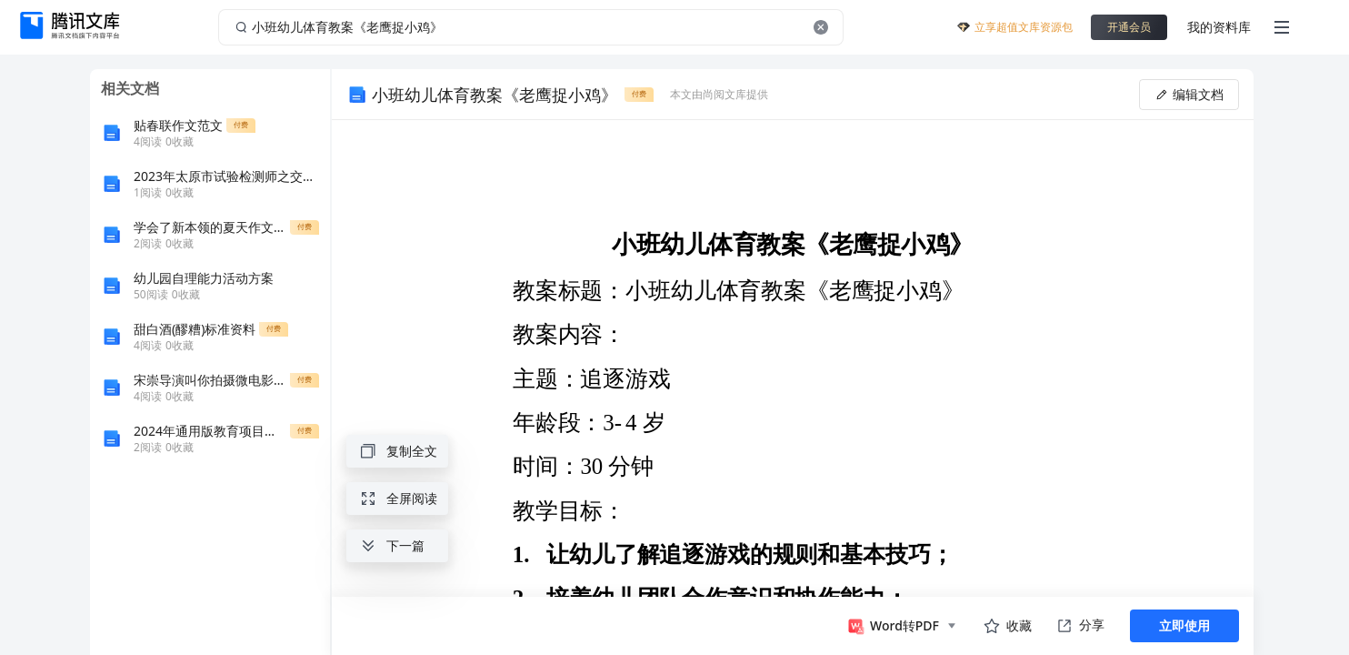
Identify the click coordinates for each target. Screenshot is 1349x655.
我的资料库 (1219, 26)
